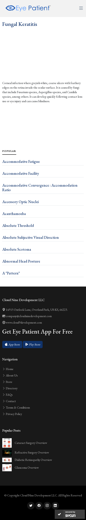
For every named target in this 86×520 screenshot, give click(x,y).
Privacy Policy (12, 414)
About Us (10, 375)
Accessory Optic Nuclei (20, 201)
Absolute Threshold (18, 225)
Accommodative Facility (20, 173)
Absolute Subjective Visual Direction (30, 237)
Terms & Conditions (16, 408)
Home (7, 369)
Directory (10, 388)
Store (7, 382)
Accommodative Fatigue (21, 161)
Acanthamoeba (14, 213)
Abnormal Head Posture (21, 261)
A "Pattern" (11, 273)
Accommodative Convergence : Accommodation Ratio (40, 187)
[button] (12, 344)
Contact (9, 401)
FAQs (7, 395)
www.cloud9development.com (22, 323)
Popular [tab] (9, 151)
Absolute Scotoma (16, 249)
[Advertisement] (43, 62)
